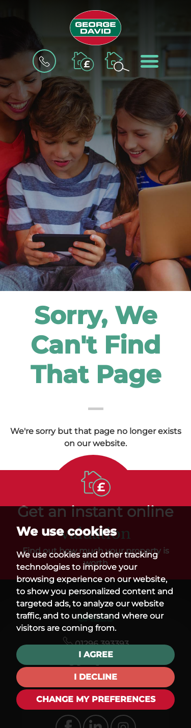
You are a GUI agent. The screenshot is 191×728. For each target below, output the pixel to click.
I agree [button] (95, 654)
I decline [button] (95, 677)
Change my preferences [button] (95, 699)
